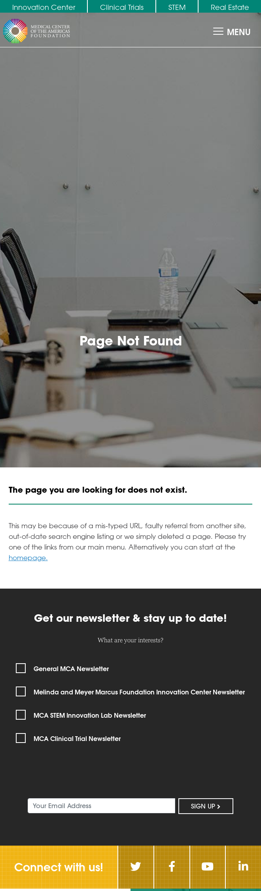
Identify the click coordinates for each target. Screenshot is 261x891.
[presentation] (69, 776)
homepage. (28, 557)
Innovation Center (43, 7)
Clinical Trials (122, 7)
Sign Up (206, 806)
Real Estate (230, 7)
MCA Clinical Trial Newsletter (77, 738)
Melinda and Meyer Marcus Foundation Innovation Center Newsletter (139, 692)
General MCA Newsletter (71, 668)
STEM (177, 7)
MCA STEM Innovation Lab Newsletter (90, 715)
